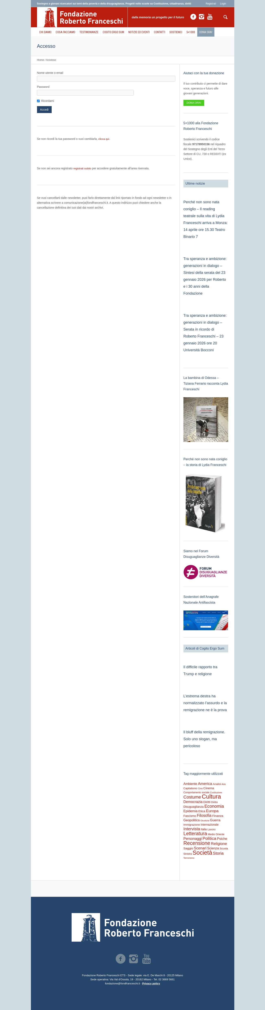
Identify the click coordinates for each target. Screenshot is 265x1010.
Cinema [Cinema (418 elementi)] (208, 788)
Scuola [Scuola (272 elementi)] (224, 848)
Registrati (211, 3)
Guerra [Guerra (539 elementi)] (215, 820)
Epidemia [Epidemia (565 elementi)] (190, 811)
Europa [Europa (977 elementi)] (212, 811)
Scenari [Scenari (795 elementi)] (200, 848)
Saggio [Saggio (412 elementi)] (188, 848)
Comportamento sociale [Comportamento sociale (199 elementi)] (196, 792)
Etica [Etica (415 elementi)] (201, 811)
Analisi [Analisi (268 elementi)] (217, 784)
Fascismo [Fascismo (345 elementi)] (189, 815)
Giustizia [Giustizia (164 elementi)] (204, 820)
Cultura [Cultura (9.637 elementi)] (211, 796)
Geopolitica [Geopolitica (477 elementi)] (191, 820)
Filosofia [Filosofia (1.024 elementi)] (204, 815)
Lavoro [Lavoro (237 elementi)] (211, 829)
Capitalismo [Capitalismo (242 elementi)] (190, 788)
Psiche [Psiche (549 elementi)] (222, 839)
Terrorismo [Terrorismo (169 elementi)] (188, 858)
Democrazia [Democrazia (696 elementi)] (193, 802)
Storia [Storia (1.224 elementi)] (218, 853)
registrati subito (82, 168)
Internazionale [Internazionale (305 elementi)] (210, 824)
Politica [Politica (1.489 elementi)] (209, 838)
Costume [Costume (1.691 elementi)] (192, 797)
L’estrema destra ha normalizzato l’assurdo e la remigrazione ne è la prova (205, 703)
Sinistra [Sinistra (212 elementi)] (187, 853)
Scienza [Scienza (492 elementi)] (213, 848)
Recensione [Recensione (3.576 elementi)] (196, 843)
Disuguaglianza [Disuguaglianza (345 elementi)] (193, 806)
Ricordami (47, 100)
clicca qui (103, 138)
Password (43, 86)
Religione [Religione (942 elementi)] (219, 843)
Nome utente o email (50, 72)
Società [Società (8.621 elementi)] (202, 852)
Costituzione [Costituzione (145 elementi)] (216, 792)
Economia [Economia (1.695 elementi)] (214, 806)
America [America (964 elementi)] (205, 783)
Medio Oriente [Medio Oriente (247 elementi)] (216, 834)
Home (40, 59)
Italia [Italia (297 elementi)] (204, 829)
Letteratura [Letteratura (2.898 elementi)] (195, 833)
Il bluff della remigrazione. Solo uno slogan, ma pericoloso (204, 739)
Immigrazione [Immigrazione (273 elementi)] (191, 824)
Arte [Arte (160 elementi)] (224, 784)
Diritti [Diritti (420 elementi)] (206, 802)
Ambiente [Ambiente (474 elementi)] (190, 784)
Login (223, 3)
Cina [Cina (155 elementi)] (200, 788)
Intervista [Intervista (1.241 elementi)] (191, 829)
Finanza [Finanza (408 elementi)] (217, 815)
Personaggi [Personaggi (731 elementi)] (192, 839)
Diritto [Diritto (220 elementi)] (214, 802)
